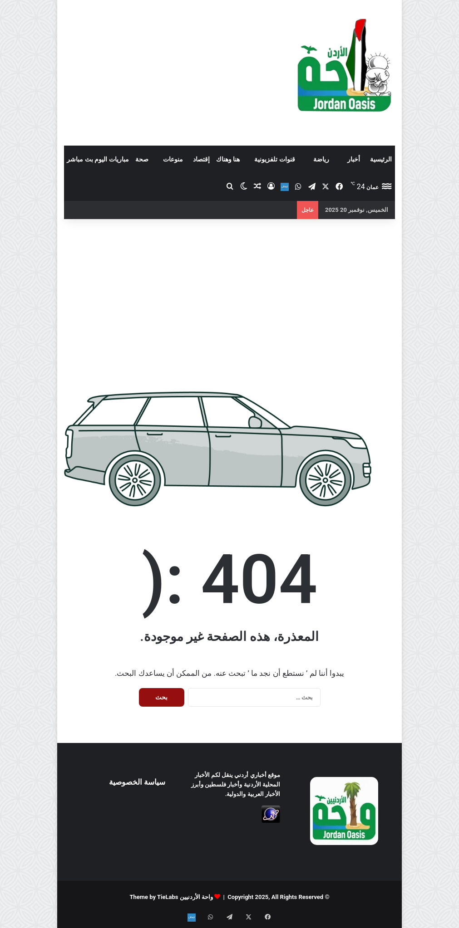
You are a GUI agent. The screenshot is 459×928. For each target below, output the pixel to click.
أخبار (353, 159)
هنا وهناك (228, 159)
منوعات (173, 159)
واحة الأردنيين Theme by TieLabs (171, 897)
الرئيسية (381, 159)
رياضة (321, 159)
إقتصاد (201, 159)
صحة (141, 159)
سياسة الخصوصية (137, 781)
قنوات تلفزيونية (274, 159)
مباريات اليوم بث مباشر (97, 159)
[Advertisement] (172, 72)
